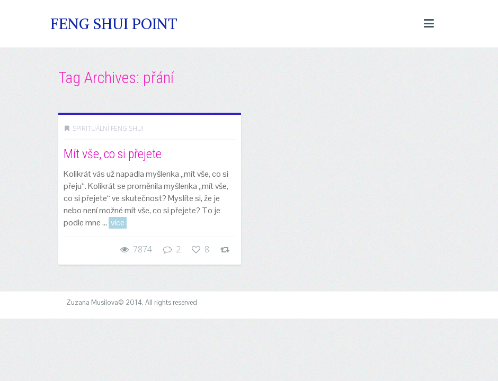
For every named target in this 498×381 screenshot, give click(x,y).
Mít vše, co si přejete (113, 154)
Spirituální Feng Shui (108, 128)
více (118, 222)
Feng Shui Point (113, 23)
